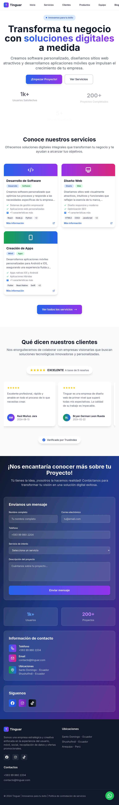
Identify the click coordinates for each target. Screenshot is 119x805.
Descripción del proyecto (22, 559)
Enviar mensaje (59, 590)
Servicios (49, 5)
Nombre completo (18, 512)
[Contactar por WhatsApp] (109, 795)
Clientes (66, 5)
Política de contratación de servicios (67, 796)
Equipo (102, 5)
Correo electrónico (71, 512)
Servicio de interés (18, 543)
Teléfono (13, 528)
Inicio (32, 5)
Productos (84, 5)
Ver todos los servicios (59, 309)
